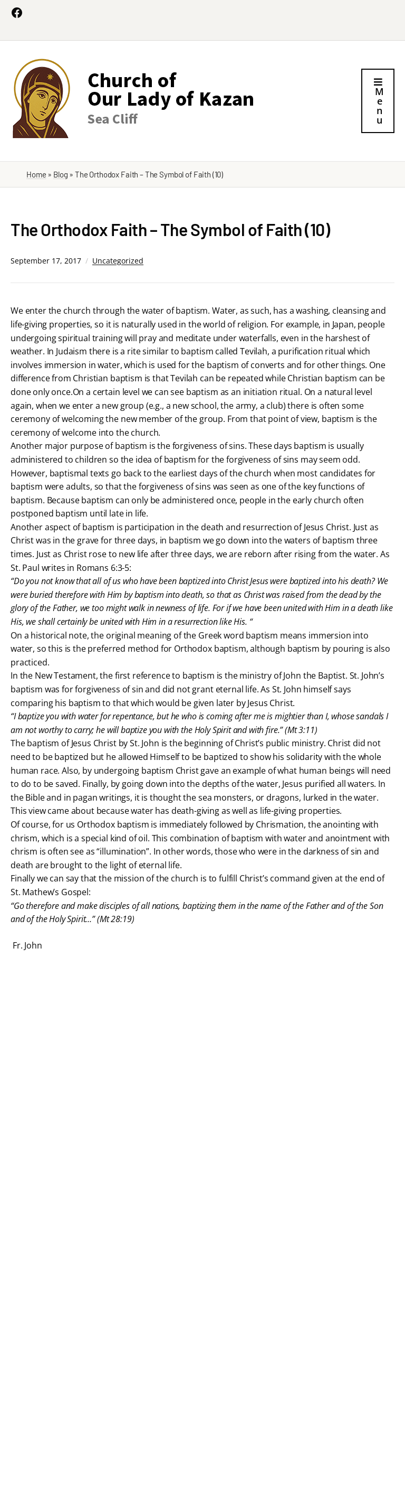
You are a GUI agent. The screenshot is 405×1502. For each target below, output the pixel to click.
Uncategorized (117, 261)
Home (36, 174)
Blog (60, 174)
